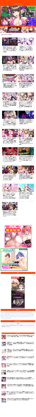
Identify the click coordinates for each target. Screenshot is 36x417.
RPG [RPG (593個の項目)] (30, 312)
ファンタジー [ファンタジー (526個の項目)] (17, 314)
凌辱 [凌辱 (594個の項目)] (28, 312)
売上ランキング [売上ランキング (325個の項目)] (27, 316)
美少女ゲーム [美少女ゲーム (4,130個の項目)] (3, 312)
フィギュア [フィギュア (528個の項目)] (12, 314)
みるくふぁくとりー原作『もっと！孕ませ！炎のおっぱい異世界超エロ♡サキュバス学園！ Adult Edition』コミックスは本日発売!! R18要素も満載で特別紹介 (20, 364)
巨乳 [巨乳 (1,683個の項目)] (9, 312)
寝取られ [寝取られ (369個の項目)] (11, 316)
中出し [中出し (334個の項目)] (23, 316)
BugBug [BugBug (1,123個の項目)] (12, 312)
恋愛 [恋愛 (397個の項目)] (30, 314)
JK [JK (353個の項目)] (20, 316)
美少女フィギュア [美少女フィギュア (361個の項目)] (16, 316)
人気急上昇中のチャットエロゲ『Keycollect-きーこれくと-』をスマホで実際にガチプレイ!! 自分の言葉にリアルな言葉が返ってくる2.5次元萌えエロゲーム (20, 357)
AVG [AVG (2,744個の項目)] (6, 312)
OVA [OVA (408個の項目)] (27, 314)
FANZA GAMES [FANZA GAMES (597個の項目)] (24, 312)
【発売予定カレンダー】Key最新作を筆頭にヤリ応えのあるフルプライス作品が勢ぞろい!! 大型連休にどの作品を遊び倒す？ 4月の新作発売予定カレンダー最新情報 (20, 343)
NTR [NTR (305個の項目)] (9, 318)
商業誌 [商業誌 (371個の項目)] (2, 316)
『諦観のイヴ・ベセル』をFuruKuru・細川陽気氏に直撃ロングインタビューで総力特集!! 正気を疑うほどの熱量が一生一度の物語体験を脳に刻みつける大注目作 (20, 350)
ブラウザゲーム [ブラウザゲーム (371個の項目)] (6, 316)
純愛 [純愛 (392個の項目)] (32, 314)
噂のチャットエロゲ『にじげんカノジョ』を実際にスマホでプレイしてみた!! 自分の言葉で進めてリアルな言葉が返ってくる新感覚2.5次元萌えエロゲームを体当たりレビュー (20, 393)
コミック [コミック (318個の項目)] (32, 316)
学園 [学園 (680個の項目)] (15, 312)
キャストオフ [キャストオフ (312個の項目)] (3, 318)
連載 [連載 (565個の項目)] (6, 314)
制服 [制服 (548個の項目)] (8, 314)
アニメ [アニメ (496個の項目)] (21, 314)
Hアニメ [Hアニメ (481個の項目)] (24, 314)
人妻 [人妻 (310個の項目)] (6, 318)
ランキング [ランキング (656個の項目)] (19, 312)
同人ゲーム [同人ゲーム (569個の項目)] (2, 314)
